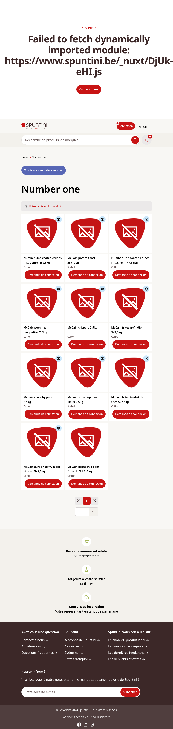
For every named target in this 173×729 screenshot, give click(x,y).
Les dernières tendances (128, 652)
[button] (86, 511)
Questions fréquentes (39, 652)
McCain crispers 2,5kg (82, 327)
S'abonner (130, 692)
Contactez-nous (35, 640)
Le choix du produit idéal (128, 640)
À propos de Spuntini (82, 640)
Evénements (76, 652)
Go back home (88, 89)
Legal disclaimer (100, 717)
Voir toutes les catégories (43, 170)
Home (24, 157)
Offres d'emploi (78, 659)
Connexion (126, 126)
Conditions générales (74, 717)
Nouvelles (74, 646)
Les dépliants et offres (126, 659)
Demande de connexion (43, 275)
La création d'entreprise (127, 646)
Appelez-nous (33, 646)
